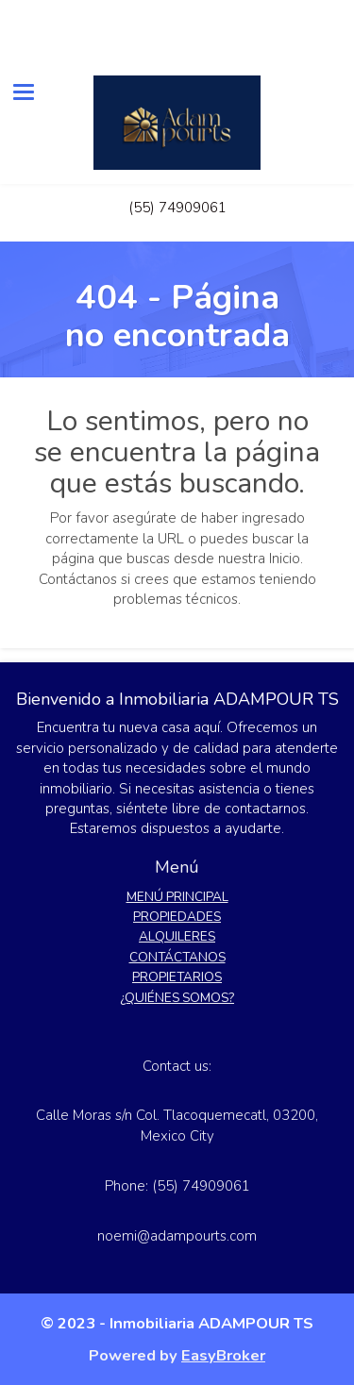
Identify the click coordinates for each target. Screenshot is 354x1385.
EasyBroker (223, 1355)
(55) (143, 207)
